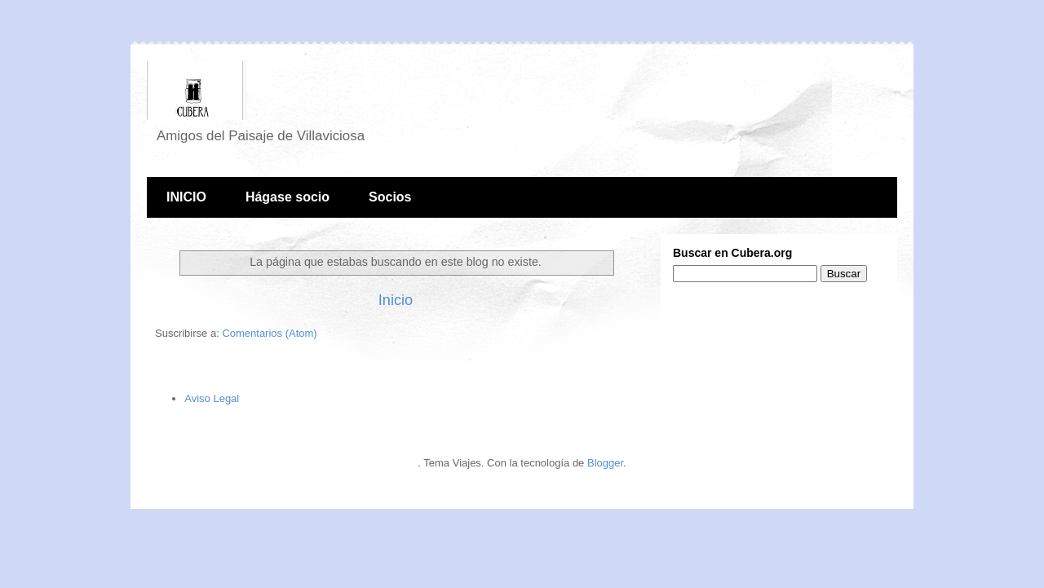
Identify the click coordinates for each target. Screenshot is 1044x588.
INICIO (186, 197)
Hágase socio (288, 197)
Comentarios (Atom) (269, 333)
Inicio (395, 300)
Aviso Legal (211, 398)
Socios (390, 197)
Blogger (605, 463)
